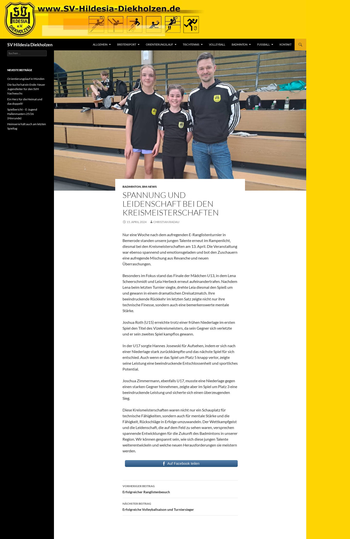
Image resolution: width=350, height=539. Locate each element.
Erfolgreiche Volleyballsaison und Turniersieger (180, 506)
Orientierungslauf (159, 44)
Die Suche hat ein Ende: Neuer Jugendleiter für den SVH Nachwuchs (26, 89)
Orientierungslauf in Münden (25, 79)
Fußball (263, 44)
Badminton (239, 44)
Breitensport (126, 44)
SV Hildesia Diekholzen (29, 44)
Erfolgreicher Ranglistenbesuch (180, 488)
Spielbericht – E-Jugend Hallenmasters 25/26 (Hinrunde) (22, 114)
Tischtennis (191, 44)
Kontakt (285, 44)
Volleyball (217, 44)
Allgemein (100, 44)
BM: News (149, 186)
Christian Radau (166, 222)
